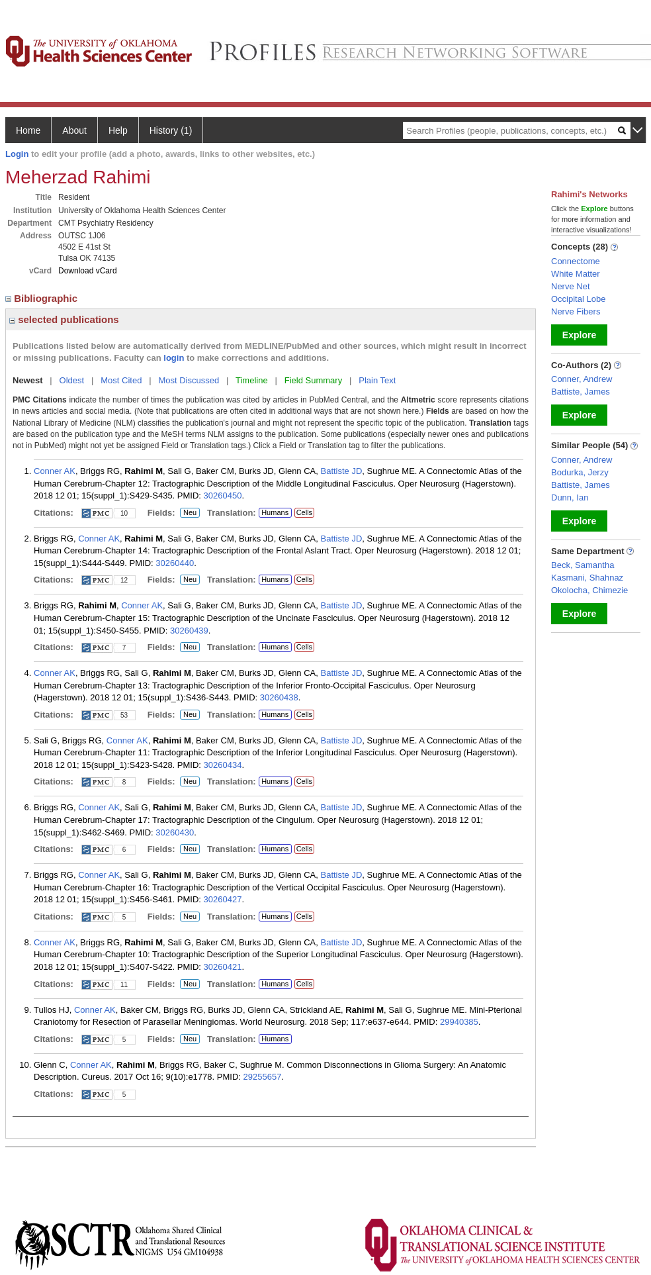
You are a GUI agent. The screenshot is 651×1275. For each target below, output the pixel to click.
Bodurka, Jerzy (580, 472)
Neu (190, 513)
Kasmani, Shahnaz (587, 578)
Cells (304, 512)
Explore (579, 335)
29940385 (459, 1022)
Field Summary (313, 380)
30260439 (189, 631)
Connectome (575, 261)
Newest (28, 380)
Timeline (252, 380)
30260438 (279, 697)
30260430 (174, 832)
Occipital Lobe (578, 299)
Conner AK (54, 471)
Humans (274, 512)
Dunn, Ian (569, 497)
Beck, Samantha (582, 565)
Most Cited (121, 380)
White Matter (575, 274)
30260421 (223, 967)
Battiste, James (580, 392)
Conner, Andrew (582, 379)
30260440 (174, 563)
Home (28, 130)
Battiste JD (342, 471)
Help (118, 130)
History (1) (171, 130)
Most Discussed (188, 380)
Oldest (72, 380)
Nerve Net (570, 286)
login (173, 358)
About (74, 130)
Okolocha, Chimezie (589, 590)
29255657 (262, 1077)
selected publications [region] (64, 319)
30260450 (223, 495)
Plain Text (377, 380)
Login (16, 154)
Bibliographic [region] (42, 298)
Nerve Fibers (575, 311)
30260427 (223, 899)
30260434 (223, 765)
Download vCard (87, 270)
